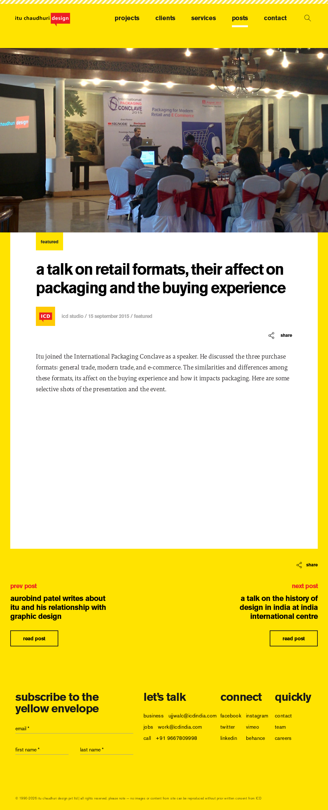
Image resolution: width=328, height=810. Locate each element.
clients (165, 18)
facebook (230, 716)
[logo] (42, 20)
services (203, 18)
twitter (227, 727)
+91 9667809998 (176, 738)
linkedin (228, 738)
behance (255, 738)
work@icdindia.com (180, 727)
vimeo (252, 727)
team (280, 727)
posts (240, 18)
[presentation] (64, 775)
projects (127, 18)
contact (275, 18)
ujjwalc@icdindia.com (192, 716)
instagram (257, 716)
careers (283, 738)
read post (34, 639)
